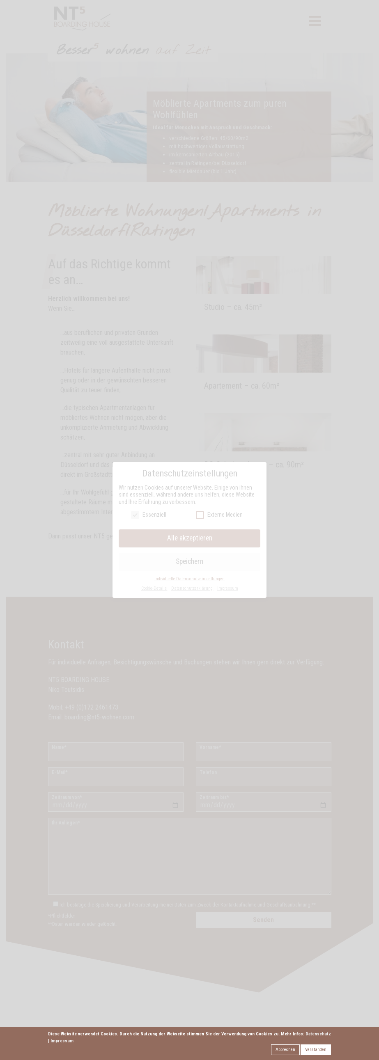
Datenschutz (318, 1034)
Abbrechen (285, 1049)
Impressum (62, 1041)
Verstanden (315, 1049)
